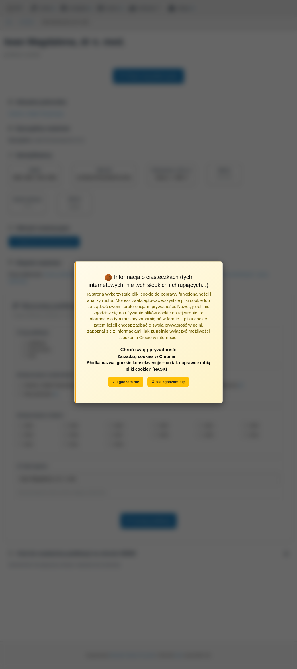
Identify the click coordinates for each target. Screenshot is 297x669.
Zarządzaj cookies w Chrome (146, 356)
